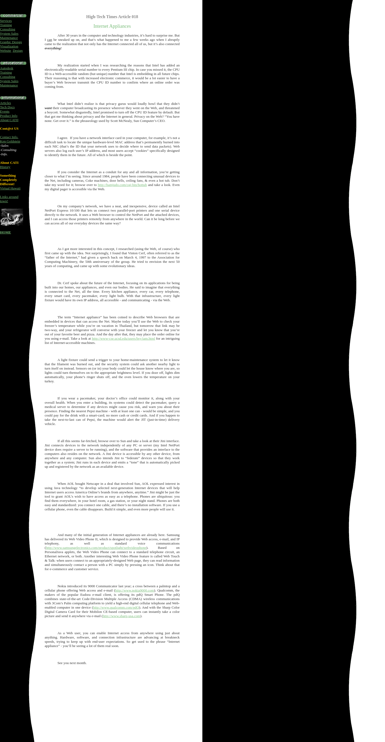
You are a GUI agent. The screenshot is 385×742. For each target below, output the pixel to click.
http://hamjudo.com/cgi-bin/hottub (122, 185)
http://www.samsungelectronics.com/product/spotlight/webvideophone (96, 548)
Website (5, 51)
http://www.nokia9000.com (134, 590)
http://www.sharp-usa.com (121, 616)
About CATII (9, 120)
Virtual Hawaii (10, 188)
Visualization (9, 46)
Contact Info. (9, 137)
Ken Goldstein (10, 141)
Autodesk (6, 68)
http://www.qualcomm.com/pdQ (116, 607)
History (5, 167)
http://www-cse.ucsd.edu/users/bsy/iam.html (123, 338)
